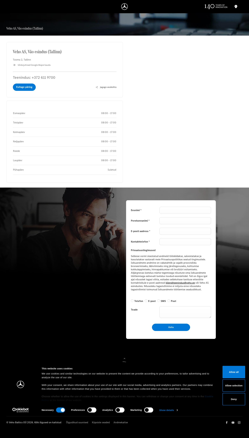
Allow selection (222, 407)
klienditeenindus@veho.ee (180, 282)
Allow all (222, 393)
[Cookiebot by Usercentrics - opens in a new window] (20, 431)
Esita (171, 327)
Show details (166, 431)
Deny (222, 420)
